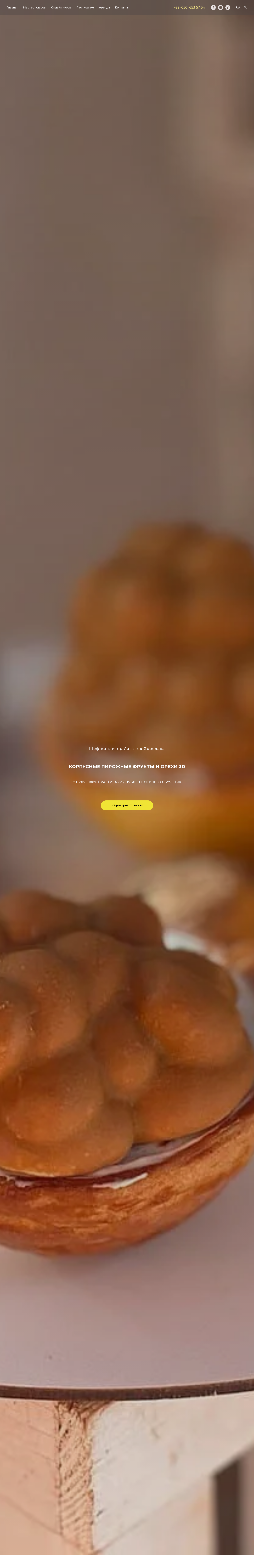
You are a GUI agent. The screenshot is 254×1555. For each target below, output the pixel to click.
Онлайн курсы (61, 7)
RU (245, 7)
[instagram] (220, 7)
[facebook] (213, 7)
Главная (12, 7)
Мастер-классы (34, 7)
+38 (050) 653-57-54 (189, 7)
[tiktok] (227, 7)
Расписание (85, 7)
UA (238, 7)
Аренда (104, 7)
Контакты (122, 7)
